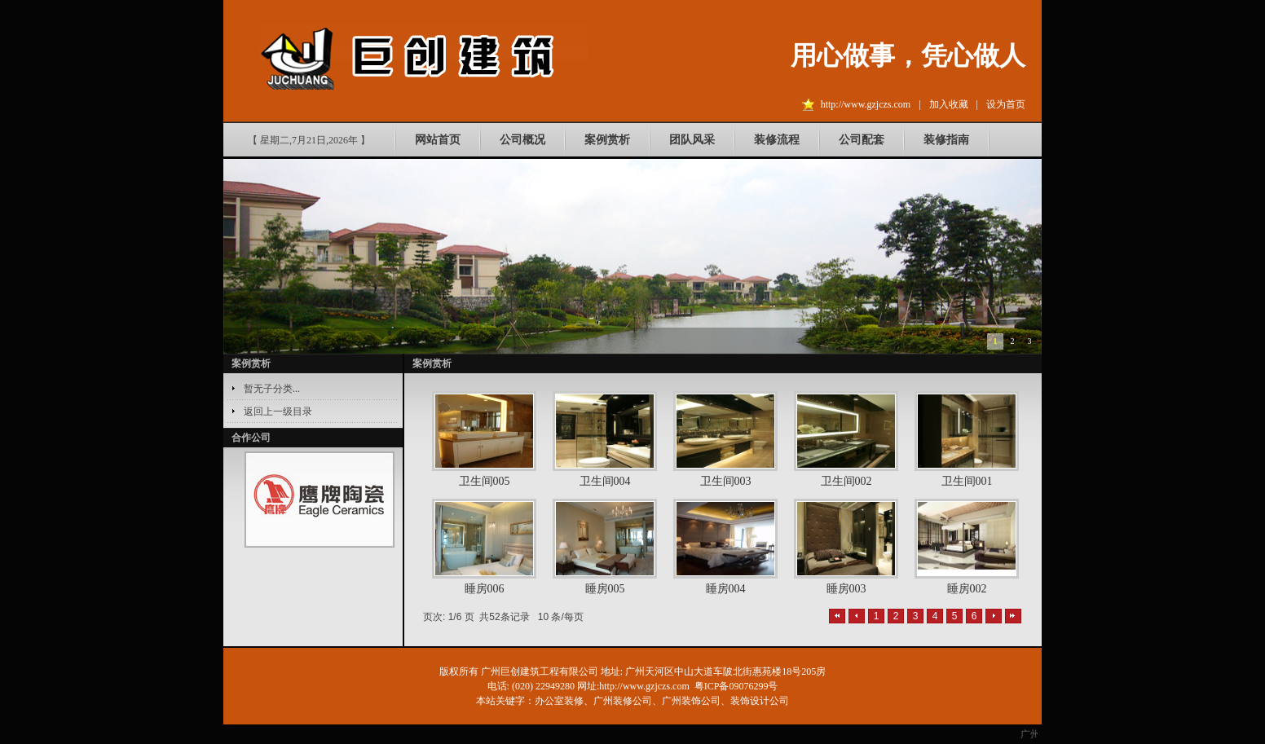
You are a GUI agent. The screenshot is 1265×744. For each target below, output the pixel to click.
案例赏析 (607, 140)
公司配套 (861, 140)
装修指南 (946, 140)
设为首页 (1005, 104)
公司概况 (522, 140)
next (374, 500)
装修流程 (777, 140)
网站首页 (438, 140)
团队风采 (692, 140)
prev (265, 500)
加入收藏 (948, 104)
